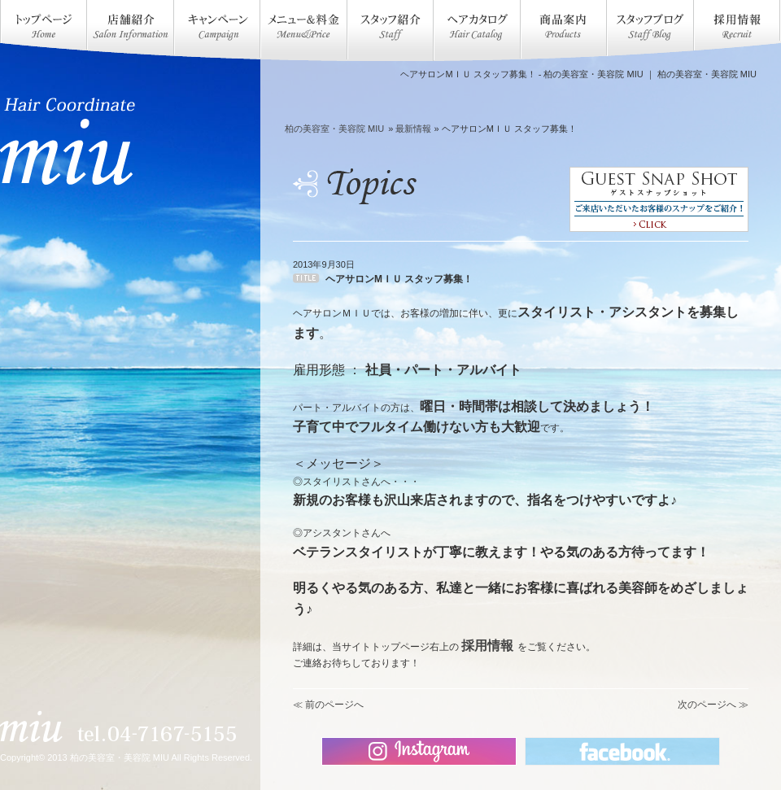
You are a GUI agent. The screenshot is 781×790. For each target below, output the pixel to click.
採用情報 (487, 646)
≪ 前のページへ (328, 704)
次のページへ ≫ (713, 704)
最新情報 (413, 128)
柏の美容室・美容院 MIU (334, 128)
